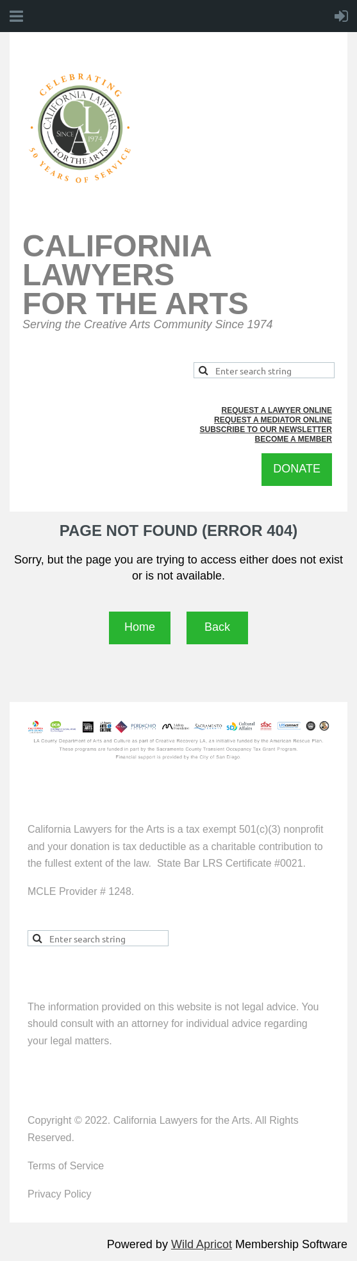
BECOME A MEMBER (293, 439)
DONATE (296, 468)
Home (139, 627)
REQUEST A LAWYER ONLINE (277, 410)
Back (217, 627)
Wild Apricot (201, 1244)
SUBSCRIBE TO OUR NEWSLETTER (266, 429)
